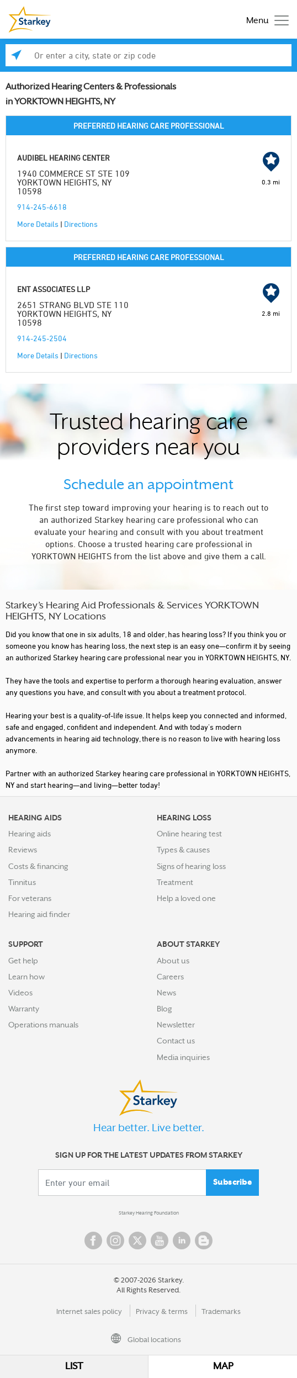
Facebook (93, 1240)
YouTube (159, 1240)
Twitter (137, 1240)
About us (173, 960)
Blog (164, 1008)
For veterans (29, 898)
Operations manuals (43, 1024)
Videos (20, 992)
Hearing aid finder (39, 914)
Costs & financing (38, 866)
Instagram (115, 1240)
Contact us (176, 1040)
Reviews (22, 849)
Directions (81, 224)
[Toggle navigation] (265, 19)
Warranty (23, 1008)
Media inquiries (183, 1057)
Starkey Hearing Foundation (149, 1213)
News (166, 992)
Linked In (181, 1240)
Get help (23, 960)
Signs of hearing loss (191, 866)
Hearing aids (29, 833)
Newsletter (176, 1024)
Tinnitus (22, 882)
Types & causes (183, 849)
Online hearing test (189, 833)
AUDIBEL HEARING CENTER (63, 157)
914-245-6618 (42, 206)
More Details (38, 224)
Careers (170, 976)
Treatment (175, 882)
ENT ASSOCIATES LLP (53, 289)
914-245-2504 (42, 338)
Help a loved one (186, 898)
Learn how (26, 976)
